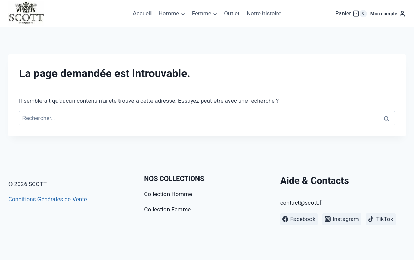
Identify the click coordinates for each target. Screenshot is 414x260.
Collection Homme (168, 194)
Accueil (142, 13)
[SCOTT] (26, 13)
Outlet (231, 13)
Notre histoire (263, 13)
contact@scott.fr (301, 202)
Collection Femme (167, 209)
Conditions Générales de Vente (47, 199)
